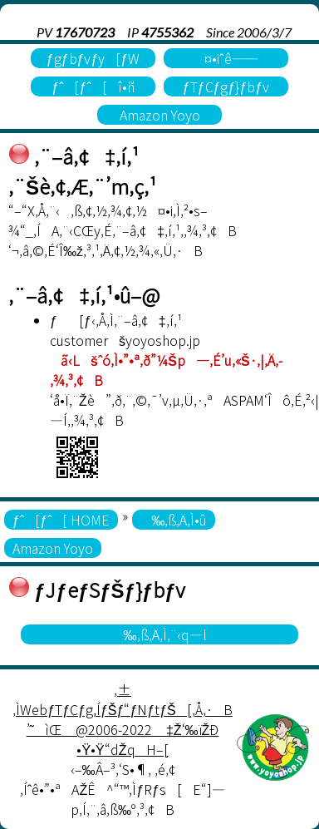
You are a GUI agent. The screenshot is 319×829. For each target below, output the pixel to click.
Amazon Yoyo (160, 115)
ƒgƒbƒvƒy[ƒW (93, 58)
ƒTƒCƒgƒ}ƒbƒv (226, 86)
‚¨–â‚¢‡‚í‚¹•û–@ (84, 294)
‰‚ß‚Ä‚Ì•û (173, 520)
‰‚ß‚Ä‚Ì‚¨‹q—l (160, 634)
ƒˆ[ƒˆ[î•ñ (93, 86)
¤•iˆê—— (226, 58)
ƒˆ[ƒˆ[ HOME (61, 520)
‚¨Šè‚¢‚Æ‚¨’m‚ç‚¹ (82, 185)
